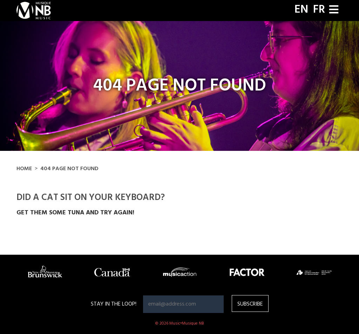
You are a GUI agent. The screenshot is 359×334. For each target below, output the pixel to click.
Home (24, 168)
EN (301, 9)
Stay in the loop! (113, 304)
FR (319, 9)
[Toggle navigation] (334, 10)
